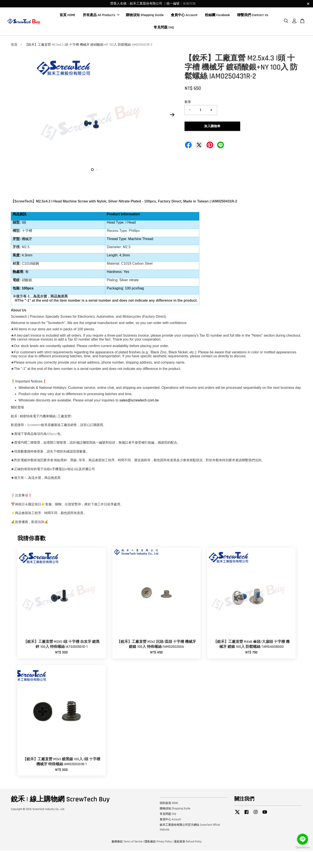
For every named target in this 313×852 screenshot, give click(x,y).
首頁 (14, 46)
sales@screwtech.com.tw (139, 401)
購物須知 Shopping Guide (144, 15)
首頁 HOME (67, 15)
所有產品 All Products (101, 15)
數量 (188, 103)
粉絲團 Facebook (217, 15)
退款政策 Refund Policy (188, 843)
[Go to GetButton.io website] (303, 847)
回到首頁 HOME (169, 804)
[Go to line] (302, 839)
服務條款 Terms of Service (127, 843)
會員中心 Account (184, 15)
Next (172, 116)
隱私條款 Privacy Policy (158, 843)
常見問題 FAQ (164, 28)
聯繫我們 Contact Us (252, 15)
